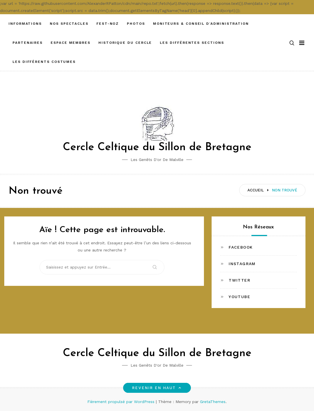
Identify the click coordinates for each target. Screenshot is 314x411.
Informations (25, 24)
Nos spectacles (69, 24)
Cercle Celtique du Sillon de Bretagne (157, 147)
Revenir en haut (157, 388)
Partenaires (28, 43)
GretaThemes (213, 401)
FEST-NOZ (107, 24)
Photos (136, 24)
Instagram (242, 263)
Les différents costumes (44, 62)
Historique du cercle (125, 43)
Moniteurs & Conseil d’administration (201, 24)
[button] (292, 43)
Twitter (239, 280)
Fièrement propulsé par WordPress (121, 401)
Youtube (239, 296)
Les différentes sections (192, 43)
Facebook (241, 247)
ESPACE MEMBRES (70, 43)
